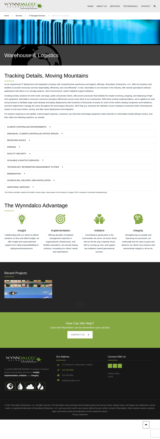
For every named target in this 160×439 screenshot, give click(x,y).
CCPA (110, 396)
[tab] (80, 127)
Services (115, 6)
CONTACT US (80, 354)
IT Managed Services (37, 16)
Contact (145, 6)
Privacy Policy (113, 393)
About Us (102, 6)
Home (90, 6)
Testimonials (130, 6)
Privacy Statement (80, 434)
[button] (80, 127)
